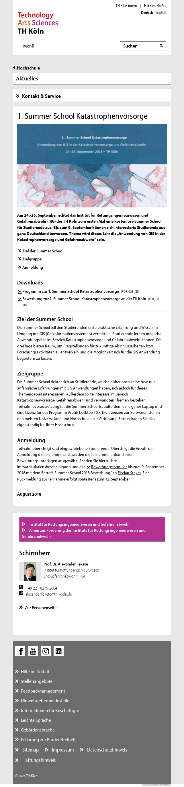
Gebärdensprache (38, 730)
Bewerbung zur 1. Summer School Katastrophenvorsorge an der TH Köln (90, 301)
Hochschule (28, 68)
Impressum (62, 749)
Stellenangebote (36, 681)
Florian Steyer (129, 472)
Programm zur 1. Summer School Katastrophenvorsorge (80, 291)
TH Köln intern (126, 5)
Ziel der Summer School (43, 251)
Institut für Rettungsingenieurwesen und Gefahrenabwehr (79, 524)
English (160, 12)
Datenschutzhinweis (106, 749)
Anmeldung (32, 267)
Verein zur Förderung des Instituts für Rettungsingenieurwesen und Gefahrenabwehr (84, 533)
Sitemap (30, 749)
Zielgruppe (32, 259)
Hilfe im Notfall (155, 5)
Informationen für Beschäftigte (50, 710)
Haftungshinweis (38, 760)
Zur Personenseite (40, 607)
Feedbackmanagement (43, 691)
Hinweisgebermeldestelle (45, 700)
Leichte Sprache (36, 720)
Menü (28, 46)
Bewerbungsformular (109, 466)
